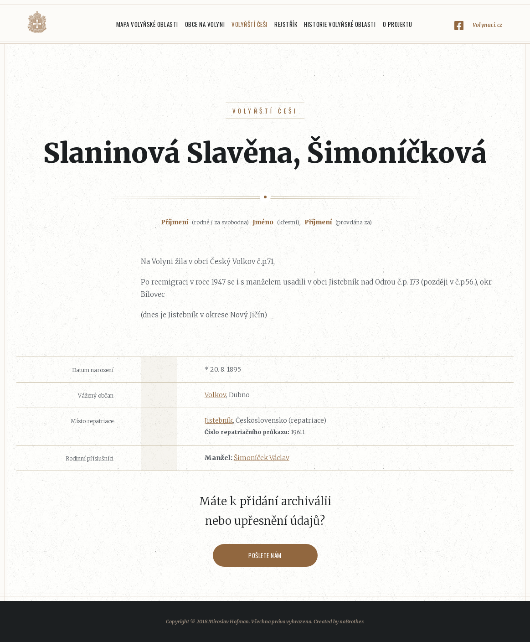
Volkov (215, 395)
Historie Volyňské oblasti (340, 24)
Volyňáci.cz (36, 22)
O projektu (397, 24)
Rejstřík (285, 24)
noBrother (351, 621)
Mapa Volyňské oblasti (147, 24)
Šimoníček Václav (261, 458)
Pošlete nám (265, 555)
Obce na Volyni (205, 24)
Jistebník (219, 420)
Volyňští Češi (250, 24)
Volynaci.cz (488, 24)
